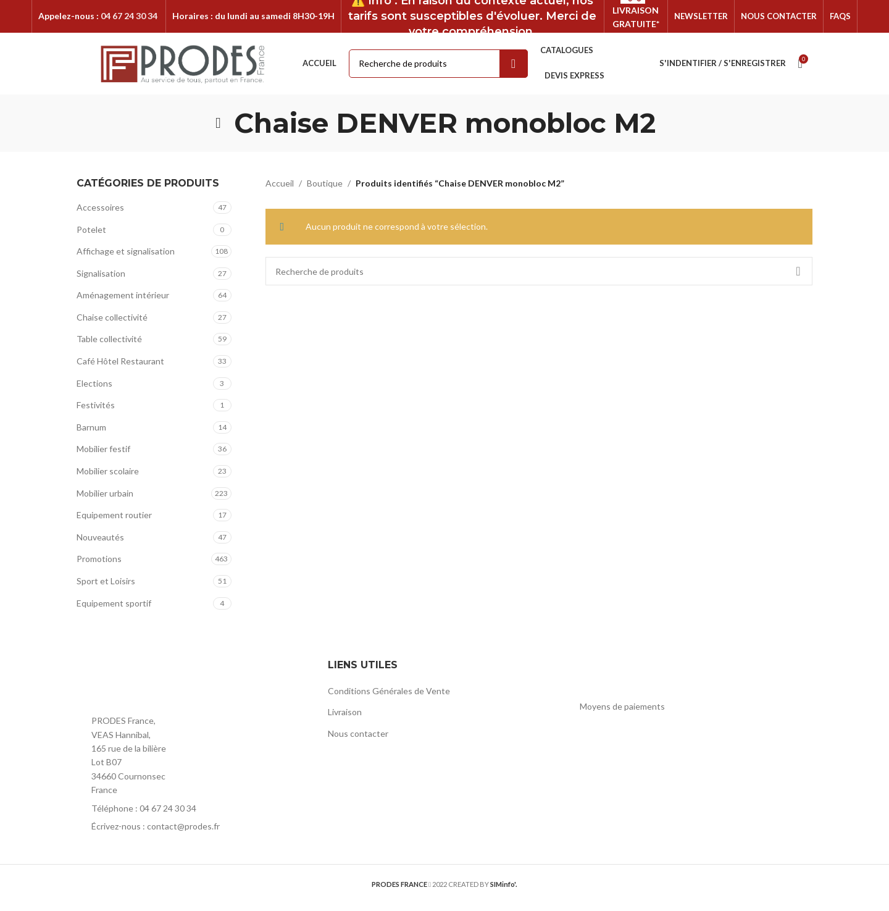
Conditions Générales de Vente (389, 698)
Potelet (91, 237)
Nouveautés (100, 544)
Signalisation (101, 280)
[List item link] (193, 816)
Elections (94, 390)
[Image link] (144, 689)
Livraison (345, 719)
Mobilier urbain (105, 500)
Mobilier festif (103, 456)
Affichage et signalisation (126, 258)
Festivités (96, 413)
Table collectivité (109, 347)
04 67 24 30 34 (129, 19)
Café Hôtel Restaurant (120, 368)
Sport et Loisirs (106, 588)
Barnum (91, 434)
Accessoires (100, 214)
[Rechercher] (539, 279)
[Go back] (218, 130)
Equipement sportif (114, 610)
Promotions (99, 566)
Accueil (279, 190)
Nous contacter (358, 741)
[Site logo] (183, 70)
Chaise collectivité (112, 324)
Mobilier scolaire (108, 478)
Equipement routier (114, 523)
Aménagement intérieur (123, 303)
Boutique (325, 190)
